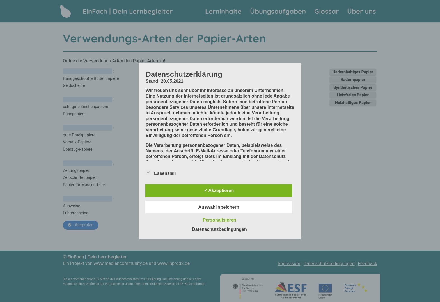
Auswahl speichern (218, 207)
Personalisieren (219, 220)
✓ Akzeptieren (219, 190)
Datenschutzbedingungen (219, 229)
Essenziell (161, 172)
